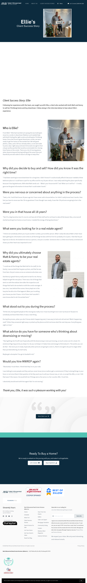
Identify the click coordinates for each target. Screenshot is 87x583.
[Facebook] (3, 516)
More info (60, 580)
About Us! (34, 3)
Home (27, 3)
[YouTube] (9, 516)
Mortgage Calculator (43, 522)
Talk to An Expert (42, 520)
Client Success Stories (47, 3)
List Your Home (28, 530)
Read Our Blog (28, 538)
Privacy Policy (81, 546)
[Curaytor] (10, 525)
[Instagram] (12, 516)
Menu (60, 3)
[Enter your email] (64, 516)
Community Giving (43, 525)
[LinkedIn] (6, 516)
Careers (40, 528)
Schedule (26, 515)
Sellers (39, 517)
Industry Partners (42, 536)
